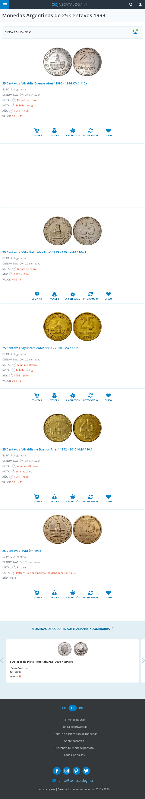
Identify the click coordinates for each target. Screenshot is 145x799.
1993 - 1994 (21, 274)
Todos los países (74, 755)
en (64, 708)
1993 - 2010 (21, 375)
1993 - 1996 (21, 111)
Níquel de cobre (27, 100)
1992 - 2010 (21, 477)
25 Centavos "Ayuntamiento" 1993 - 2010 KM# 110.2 (40, 348)
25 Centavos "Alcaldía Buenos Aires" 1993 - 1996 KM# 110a (44, 83)
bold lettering (24, 105)
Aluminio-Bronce (27, 365)
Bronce (21, 567)
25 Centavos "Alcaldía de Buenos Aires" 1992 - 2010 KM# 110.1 (47, 449)
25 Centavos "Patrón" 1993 (21, 551)
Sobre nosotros (74, 741)
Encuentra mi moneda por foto (74, 748)
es (72, 708)
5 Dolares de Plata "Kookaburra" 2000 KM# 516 (41, 661)
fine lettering (24, 471)
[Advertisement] (72, 175)
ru (81, 708)
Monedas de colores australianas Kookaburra (71, 629)
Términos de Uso (74, 720)
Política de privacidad (74, 727)
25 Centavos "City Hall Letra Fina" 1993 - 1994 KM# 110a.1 (44, 252)
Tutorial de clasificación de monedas (74, 734)
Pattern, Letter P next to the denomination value (46, 573)
